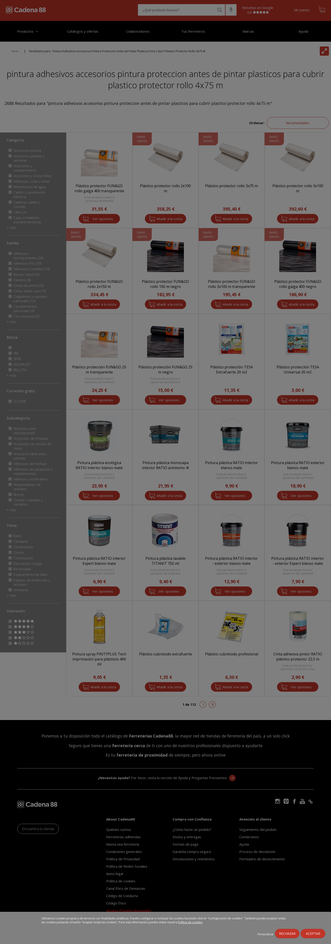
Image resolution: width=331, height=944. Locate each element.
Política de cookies (190, 922)
